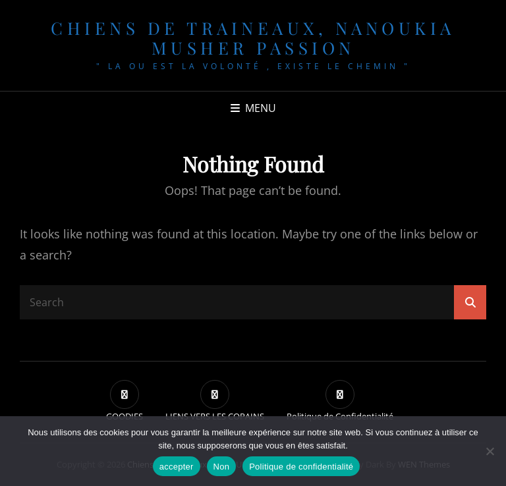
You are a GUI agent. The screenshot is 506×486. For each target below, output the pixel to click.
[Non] (489, 451)
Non (221, 467)
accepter (176, 467)
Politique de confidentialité (301, 467)
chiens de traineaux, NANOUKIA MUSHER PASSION (253, 37)
